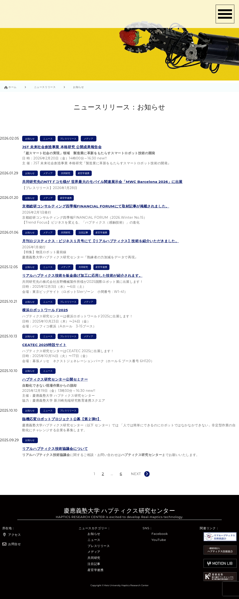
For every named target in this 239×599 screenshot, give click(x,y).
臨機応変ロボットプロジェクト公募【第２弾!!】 (61, 419)
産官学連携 (83, 173)
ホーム (12, 87)
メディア (88, 138)
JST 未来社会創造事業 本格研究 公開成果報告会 (62, 147)
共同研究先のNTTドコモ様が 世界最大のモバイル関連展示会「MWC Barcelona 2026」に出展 (102, 181)
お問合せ (11, 544)
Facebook (159, 534)
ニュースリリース (45, 87)
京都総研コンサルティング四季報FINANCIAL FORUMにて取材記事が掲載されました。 (95, 206)
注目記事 (83, 232)
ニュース (48, 138)
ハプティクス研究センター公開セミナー (55, 379)
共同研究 (65, 173)
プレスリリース (68, 138)
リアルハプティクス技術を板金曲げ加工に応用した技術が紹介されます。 (82, 275)
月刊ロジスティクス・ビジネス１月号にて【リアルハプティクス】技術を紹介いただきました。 (100, 241)
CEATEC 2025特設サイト (44, 345)
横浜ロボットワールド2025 (45, 310)
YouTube (158, 540)
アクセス (11, 535)
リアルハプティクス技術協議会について (55, 448)
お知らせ (30, 138)
